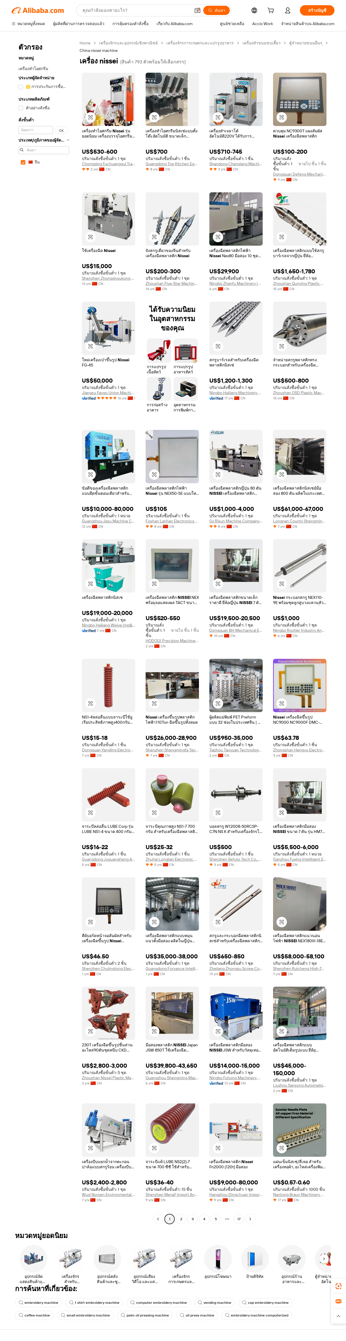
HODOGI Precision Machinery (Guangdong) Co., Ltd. (172, 640)
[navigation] (44, 632)
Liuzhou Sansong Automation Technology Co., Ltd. (299, 1085)
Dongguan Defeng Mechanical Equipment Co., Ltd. (299, 174)
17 (238, 1219)
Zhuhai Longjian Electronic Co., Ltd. (172, 859)
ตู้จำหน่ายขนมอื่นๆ (305, 43)
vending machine (214, 1302)
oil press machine (197, 1315)
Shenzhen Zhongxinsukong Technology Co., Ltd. (108, 278)
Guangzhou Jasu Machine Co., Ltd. (108, 521)
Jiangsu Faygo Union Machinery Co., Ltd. (108, 392)
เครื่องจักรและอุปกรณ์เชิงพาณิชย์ (128, 43)
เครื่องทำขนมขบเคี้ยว (261, 43)
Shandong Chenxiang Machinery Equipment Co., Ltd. (236, 163)
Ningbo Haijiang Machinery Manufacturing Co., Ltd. (236, 392)
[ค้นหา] (216, 10)
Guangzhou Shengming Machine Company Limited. (172, 1077)
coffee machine (34, 1315)
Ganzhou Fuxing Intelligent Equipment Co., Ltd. (299, 859)
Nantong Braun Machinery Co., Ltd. (299, 1194)
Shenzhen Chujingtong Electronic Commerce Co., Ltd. (108, 968)
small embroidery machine (85, 1315)
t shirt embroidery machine (94, 1302)
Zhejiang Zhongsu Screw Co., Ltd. (236, 968)
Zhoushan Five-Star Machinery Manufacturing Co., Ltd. (172, 283)
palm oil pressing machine (145, 1315)
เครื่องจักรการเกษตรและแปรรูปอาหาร (200, 43)
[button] (197, 10)
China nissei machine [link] (99, 50)
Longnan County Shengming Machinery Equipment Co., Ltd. (299, 521)
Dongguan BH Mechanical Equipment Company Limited (236, 630)
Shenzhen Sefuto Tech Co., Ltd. (236, 859)
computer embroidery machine (158, 1302)
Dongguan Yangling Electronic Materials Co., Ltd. (108, 750)
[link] (338, 1286)
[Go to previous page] (158, 1219)
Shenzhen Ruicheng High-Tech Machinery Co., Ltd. (299, 968)
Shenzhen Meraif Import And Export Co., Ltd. (172, 1194)
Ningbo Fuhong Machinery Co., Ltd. (236, 1077)
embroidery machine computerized (256, 1315)
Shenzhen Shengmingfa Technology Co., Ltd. (172, 750)
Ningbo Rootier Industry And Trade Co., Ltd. (299, 630)
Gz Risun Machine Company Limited (236, 521)
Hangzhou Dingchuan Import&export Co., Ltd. (236, 1194)
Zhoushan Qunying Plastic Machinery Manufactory (299, 283)
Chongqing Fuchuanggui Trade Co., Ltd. (108, 163)
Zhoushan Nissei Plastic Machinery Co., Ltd (108, 1077)
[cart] (272, 11)
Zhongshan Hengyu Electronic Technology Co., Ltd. (299, 750)
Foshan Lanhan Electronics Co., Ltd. (172, 521)
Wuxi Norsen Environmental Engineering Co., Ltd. (108, 1194)
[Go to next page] (250, 1219)
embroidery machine (38, 1302)
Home (85, 43)
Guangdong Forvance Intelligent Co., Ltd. (172, 968)
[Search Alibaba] (135, 10)
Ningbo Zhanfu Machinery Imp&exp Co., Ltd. (236, 283)
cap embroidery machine (265, 1302)
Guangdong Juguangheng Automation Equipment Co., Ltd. (108, 859)
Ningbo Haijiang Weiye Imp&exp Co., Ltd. (108, 625)
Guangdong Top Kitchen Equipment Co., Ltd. (172, 163)
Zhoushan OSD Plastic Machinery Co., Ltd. (299, 392)
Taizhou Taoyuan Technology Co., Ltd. (236, 750)
